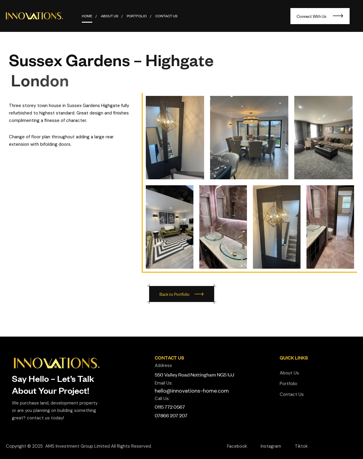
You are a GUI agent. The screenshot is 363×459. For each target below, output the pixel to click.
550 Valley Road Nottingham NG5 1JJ (194, 374)
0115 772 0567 (170, 406)
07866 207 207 (171, 415)
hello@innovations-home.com (192, 390)
